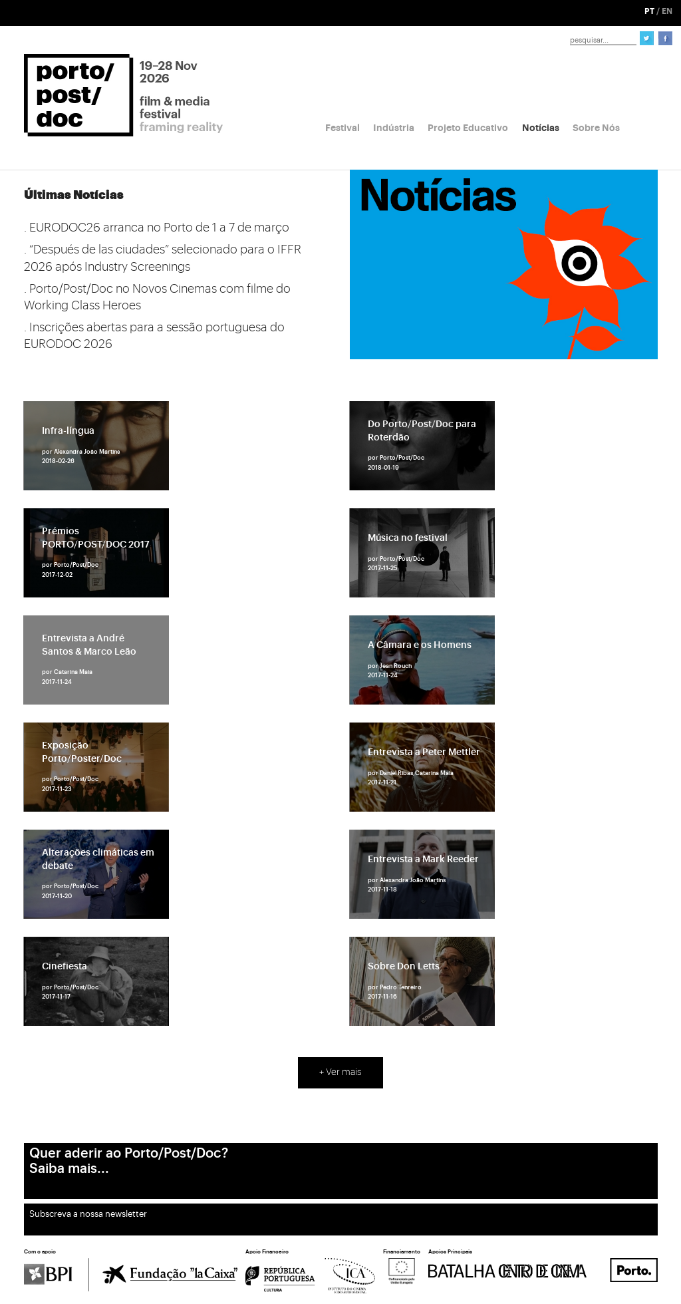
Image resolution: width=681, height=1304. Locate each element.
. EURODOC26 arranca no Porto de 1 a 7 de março (156, 228)
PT (649, 11)
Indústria (393, 127)
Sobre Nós (596, 127)
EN (667, 11)
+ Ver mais (340, 1072)
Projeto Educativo (468, 127)
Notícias (540, 127)
